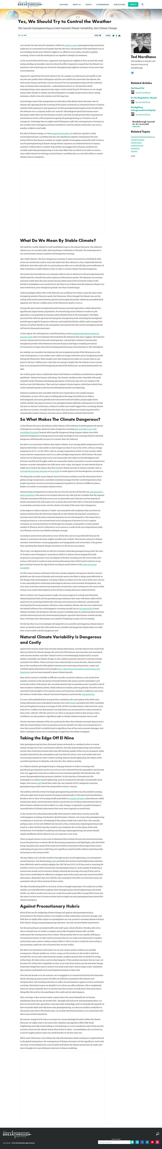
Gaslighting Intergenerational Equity (143, 108)
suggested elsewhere (61, 133)
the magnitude (85, 608)
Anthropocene (137, 145)
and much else (88, 694)
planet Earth (136, 142)
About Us (77, 4)
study (73, 703)
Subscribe (136, 126)
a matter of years (76, 798)
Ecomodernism (102, 4)
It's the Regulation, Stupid (144, 97)
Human (134, 151)
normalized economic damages (34, 471)
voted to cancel (70, 45)
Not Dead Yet (137, 88)
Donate (133, 4)
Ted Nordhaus (143, 56)
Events (88, 4)
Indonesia (135, 148)
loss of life (54, 471)
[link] (145, 92)
